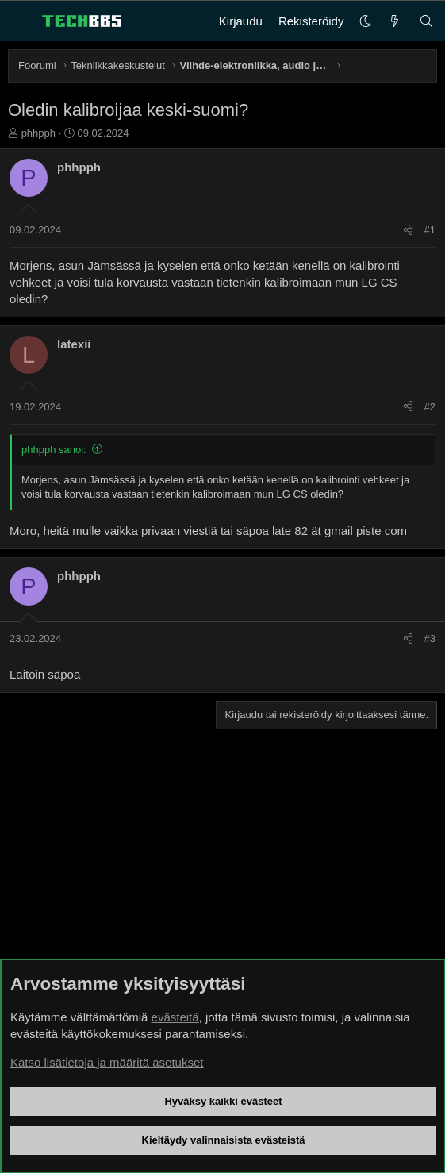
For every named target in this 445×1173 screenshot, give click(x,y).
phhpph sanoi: (53, 450)
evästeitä (175, 1017)
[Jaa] (408, 230)
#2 (429, 407)
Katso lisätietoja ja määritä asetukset (106, 1062)
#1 (429, 230)
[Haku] (426, 21)
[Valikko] (20, 21)
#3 (429, 638)
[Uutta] (394, 21)
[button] (365, 21)
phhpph (38, 133)
